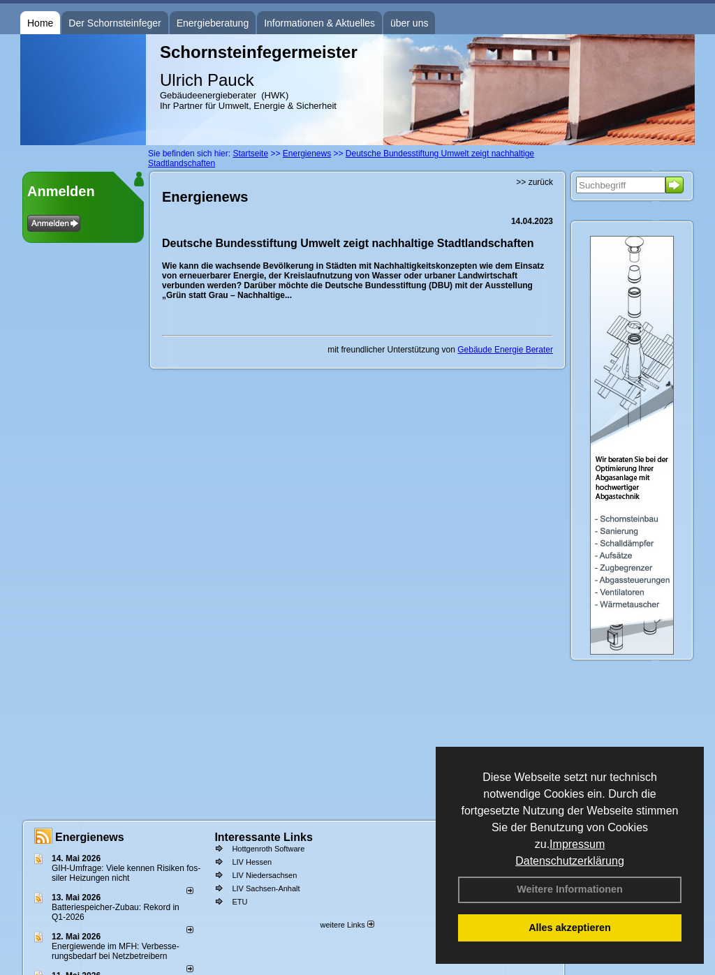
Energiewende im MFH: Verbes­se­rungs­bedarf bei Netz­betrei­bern (115, 951)
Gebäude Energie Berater (505, 350)
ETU (239, 902)
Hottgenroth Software (268, 848)
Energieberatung (213, 23)
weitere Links (347, 925)
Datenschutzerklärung (569, 861)
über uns (409, 23)
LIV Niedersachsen (264, 875)
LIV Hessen (252, 862)
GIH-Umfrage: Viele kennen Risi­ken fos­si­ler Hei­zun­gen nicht (126, 873)
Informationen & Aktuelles (319, 23)
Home (40, 23)
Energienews (89, 837)
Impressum (577, 844)
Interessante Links (263, 837)
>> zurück (534, 182)
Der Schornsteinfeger (114, 23)
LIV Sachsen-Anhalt (266, 888)
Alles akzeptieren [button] (570, 927)
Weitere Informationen (570, 889)
